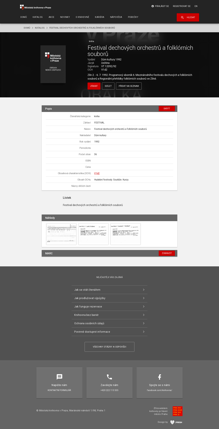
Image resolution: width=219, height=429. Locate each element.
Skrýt (167, 108)
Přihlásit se (160, 6)
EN (196, 6)
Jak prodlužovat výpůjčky (89, 298)
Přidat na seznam (129, 86)
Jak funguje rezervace (88, 306)
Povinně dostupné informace (92, 331)
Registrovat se (182, 6)
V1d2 (97, 173)
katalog (40, 28)
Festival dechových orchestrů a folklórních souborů (82, 28)
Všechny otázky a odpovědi (109, 346)
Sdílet (108, 86)
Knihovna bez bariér (86, 314)
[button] (53, 64)
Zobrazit (167, 253)
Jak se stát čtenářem (87, 289)
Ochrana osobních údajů (89, 323)
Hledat (188, 17)
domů (27, 28)
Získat (94, 86)
